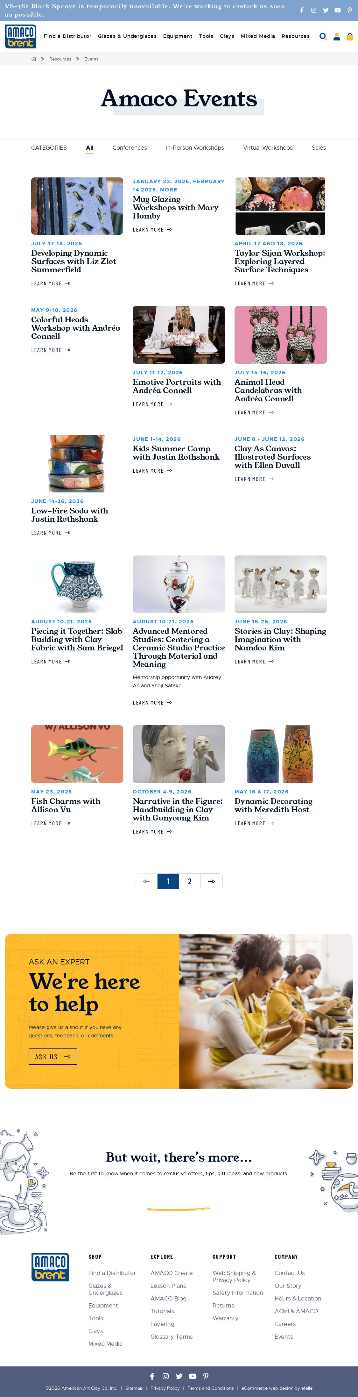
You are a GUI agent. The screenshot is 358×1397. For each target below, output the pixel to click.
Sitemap (134, 1388)
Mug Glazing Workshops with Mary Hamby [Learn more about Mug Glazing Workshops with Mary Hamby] (176, 207)
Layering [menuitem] (162, 1324)
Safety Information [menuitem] (238, 1292)
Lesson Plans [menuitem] (168, 1285)
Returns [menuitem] (223, 1305)
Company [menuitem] (287, 1256)
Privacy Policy (165, 1388)
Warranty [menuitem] (226, 1318)
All (90, 148)
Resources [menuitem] (296, 36)
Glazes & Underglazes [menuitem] (127, 36)
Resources (60, 59)
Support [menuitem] (225, 1256)
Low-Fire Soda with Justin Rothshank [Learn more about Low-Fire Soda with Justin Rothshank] (69, 515)
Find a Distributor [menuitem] (67, 36)
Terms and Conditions (210, 1388)
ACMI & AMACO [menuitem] (296, 1311)
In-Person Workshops (195, 147)
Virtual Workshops (268, 147)
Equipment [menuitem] (178, 36)
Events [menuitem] (284, 1336)
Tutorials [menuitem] (162, 1311)
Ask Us (47, 1056)
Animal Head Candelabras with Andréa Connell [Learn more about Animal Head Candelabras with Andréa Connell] (268, 390)
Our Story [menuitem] (288, 1285)
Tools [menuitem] (206, 36)
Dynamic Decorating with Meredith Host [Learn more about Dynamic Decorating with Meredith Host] (273, 805)
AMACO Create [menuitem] (172, 1273)
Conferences (130, 147)
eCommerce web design (267, 1388)
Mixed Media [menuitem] (258, 36)
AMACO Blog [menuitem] (168, 1298)
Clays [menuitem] (227, 36)
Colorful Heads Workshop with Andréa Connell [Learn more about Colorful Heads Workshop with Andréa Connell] (75, 328)
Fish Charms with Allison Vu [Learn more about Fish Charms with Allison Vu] (66, 805)
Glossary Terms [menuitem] (172, 1336)
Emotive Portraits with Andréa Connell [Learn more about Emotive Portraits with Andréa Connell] (177, 386)
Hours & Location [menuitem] (298, 1298)
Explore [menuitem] (162, 1256)
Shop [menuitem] (95, 1256)
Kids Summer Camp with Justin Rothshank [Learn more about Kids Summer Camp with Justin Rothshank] (176, 452)
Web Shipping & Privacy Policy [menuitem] (234, 1277)
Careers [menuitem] (285, 1324)
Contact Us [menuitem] (290, 1273)
